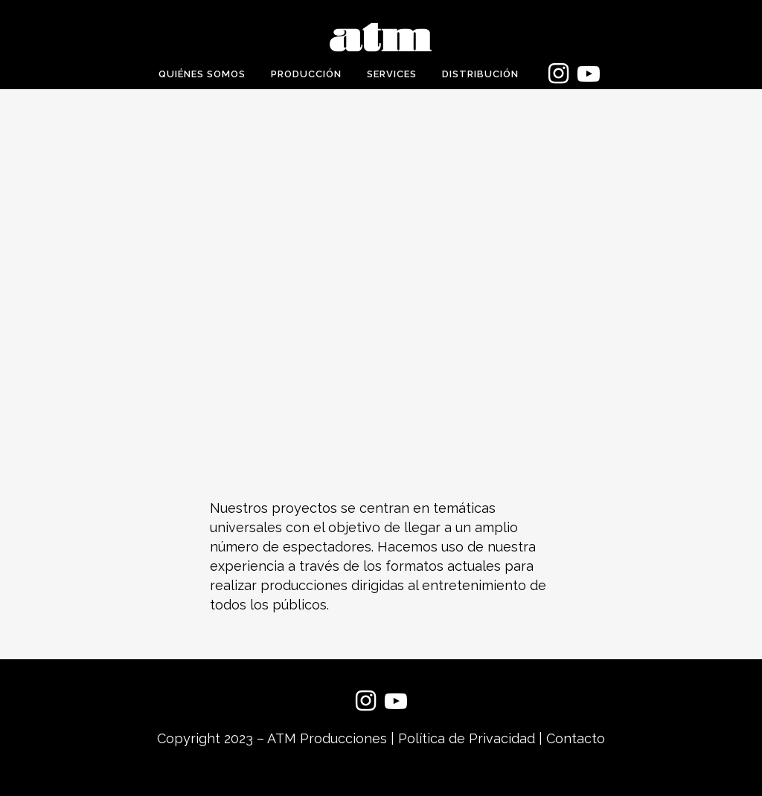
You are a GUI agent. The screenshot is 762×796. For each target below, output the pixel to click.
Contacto (575, 738)
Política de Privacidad (466, 738)
